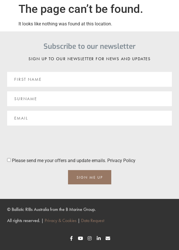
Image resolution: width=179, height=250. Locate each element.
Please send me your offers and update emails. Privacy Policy (73, 160)
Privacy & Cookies (61, 220)
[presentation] (50, 141)
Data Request (92, 220)
